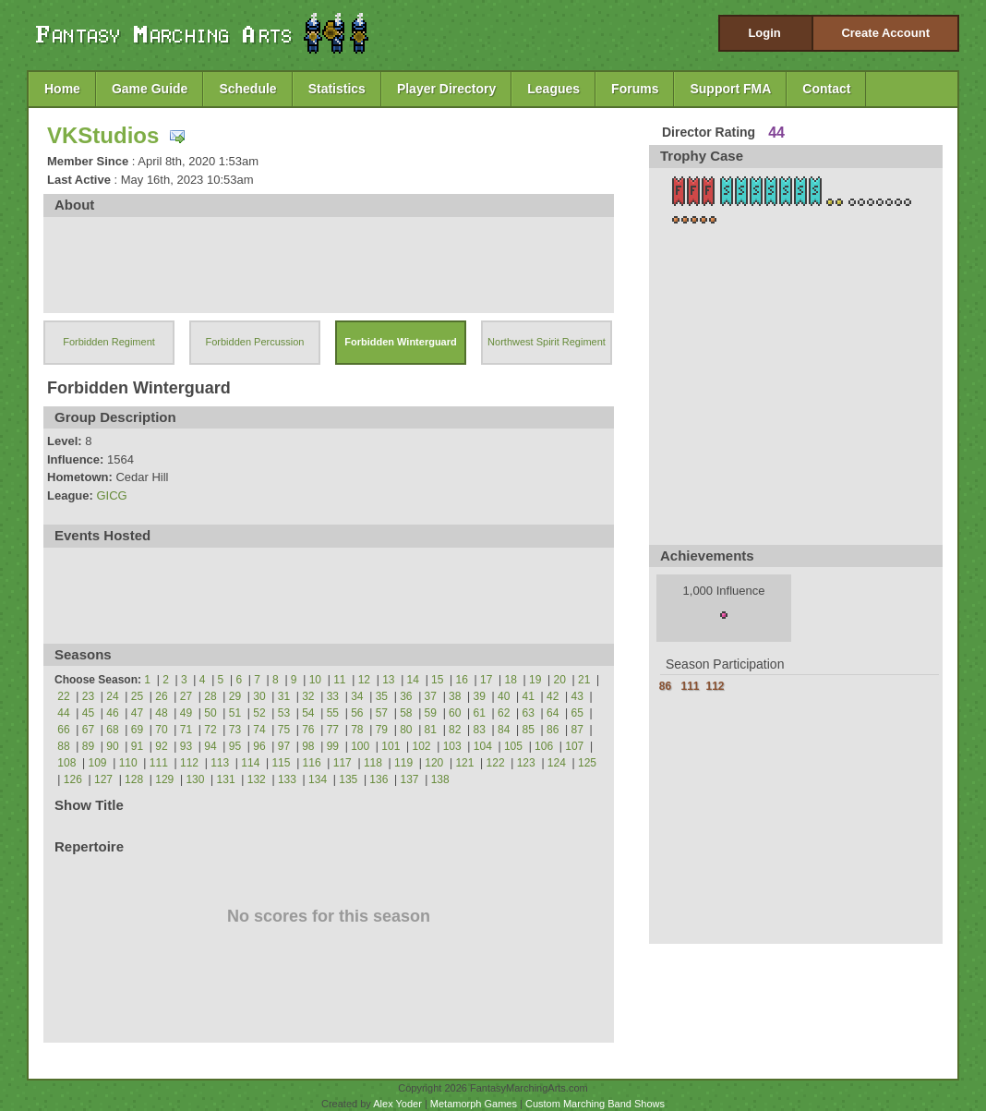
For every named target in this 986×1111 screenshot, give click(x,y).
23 (88, 696)
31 (284, 696)
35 (382, 696)
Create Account (885, 33)
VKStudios (103, 135)
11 (339, 679)
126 (73, 779)
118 (373, 762)
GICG (111, 495)
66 (63, 729)
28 (210, 696)
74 (259, 729)
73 (235, 729)
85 (529, 729)
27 (186, 696)
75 (284, 729)
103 (452, 746)
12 (364, 679)
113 (219, 762)
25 (137, 696)
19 (535, 679)
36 (406, 696)
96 (259, 746)
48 (161, 712)
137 (410, 779)
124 (556, 762)
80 (406, 729)
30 (259, 696)
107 (574, 746)
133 (287, 779)
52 (259, 712)
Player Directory (446, 88)
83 (480, 729)
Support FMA (730, 88)
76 (308, 729)
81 (431, 729)
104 (483, 746)
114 (250, 762)
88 (63, 746)
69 (137, 729)
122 (496, 762)
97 (284, 746)
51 (235, 712)
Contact (826, 88)
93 (186, 746)
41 (529, 696)
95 (235, 746)
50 (210, 712)
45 (88, 712)
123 (526, 762)
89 (88, 746)
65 (577, 712)
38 (455, 696)
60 (455, 712)
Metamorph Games (473, 1103)
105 (513, 746)
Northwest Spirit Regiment (546, 341)
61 (480, 712)
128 (134, 779)
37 (431, 696)
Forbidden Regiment (109, 341)
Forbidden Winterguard (400, 341)
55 (333, 712)
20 (560, 679)
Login (764, 33)
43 (577, 696)
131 (226, 779)
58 (406, 712)
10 (315, 679)
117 (342, 762)
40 (504, 696)
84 (504, 729)
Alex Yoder (397, 1103)
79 (382, 729)
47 (137, 712)
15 (437, 679)
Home (62, 88)
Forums (634, 88)
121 (464, 762)
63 (529, 712)
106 (544, 746)
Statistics (337, 88)
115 (280, 762)
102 (421, 746)
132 (256, 779)
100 (360, 746)
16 (462, 679)
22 (63, 696)
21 (584, 679)
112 (189, 762)
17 (486, 679)
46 (112, 712)
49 (186, 712)
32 (308, 696)
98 (308, 746)
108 (66, 762)
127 (103, 779)
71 (186, 729)
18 (511, 679)
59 (431, 712)
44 (63, 712)
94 (210, 746)
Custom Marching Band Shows (595, 1103)
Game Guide (149, 88)
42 (553, 696)
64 (553, 712)
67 (88, 729)
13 (388, 679)
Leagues (553, 88)
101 (390, 746)
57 (382, 712)
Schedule (247, 88)
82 (455, 729)
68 (112, 729)
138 (440, 779)
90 (112, 746)
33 (333, 696)
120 (434, 762)
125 (587, 762)
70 (161, 729)
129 (164, 779)
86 (553, 729)
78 (357, 729)
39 (480, 696)
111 (159, 762)
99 (333, 746)
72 (210, 729)
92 (161, 746)
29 (235, 696)
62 (504, 712)
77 (333, 729)
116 (312, 762)
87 (577, 729)
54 (308, 712)
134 (317, 779)
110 (128, 762)
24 (112, 696)
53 (284, 712)
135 (348, 779)
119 (403, 762)
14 (413, 679)
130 (195, 779)
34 (357, 696)
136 (378, 779)
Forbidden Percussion (254, 341)
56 (357, 712)
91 (137, 746)
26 (161, 696)
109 (98, 762)
